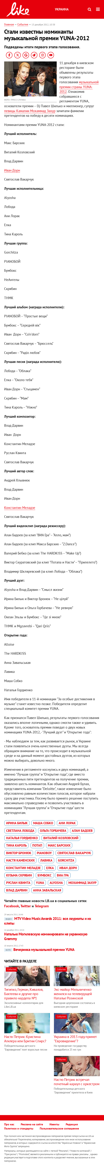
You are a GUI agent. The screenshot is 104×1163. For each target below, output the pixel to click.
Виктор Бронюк (18, 853)
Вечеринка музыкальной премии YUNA (39, 949)
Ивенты (54, 1124)
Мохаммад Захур (82, 883)
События (22, 24)
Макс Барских (59, 845)
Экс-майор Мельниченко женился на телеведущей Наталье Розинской (73, 993)
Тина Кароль (16, 845)
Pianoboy (44, 853)
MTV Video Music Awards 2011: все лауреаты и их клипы (47, 921)
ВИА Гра (63, 875)
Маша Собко (43, 823)
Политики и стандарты (18, 1128)
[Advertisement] (34, 1081)
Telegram (42, 906)
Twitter (25, 906)
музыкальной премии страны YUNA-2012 (79, 87)
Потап (37, 845)
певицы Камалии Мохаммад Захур (29, 111)
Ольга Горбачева (53, 831)
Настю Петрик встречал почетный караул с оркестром (76, 1081)
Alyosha (56, 883)
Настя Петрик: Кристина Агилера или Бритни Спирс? (25, 1038)
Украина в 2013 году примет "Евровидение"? (75, 1038)
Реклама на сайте (32, 1124)
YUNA (40, 883)
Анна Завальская (47, 890)
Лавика (46, 860)
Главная (9, 24)
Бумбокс (45, 875)
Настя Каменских (20, 860)
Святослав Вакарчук (74, 853)
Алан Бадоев (82, 831)
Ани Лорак (67, 823)
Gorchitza (66, 860)
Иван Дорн (12, 170)
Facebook (11, 906)
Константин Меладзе (19, 507)
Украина (62, 9)
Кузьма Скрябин (19, 875)
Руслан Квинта (18, 883)
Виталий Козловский (60, 838)
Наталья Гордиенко (22, 838)
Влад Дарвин (16, 890)
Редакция (72, 1124)
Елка (50, 868)
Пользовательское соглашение (59, 1128)
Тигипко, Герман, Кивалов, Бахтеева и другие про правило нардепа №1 (23, 993)
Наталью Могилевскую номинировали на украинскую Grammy (45, 936)
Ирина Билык (17, 823)
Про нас (9, 1124)
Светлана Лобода (20, 831)
